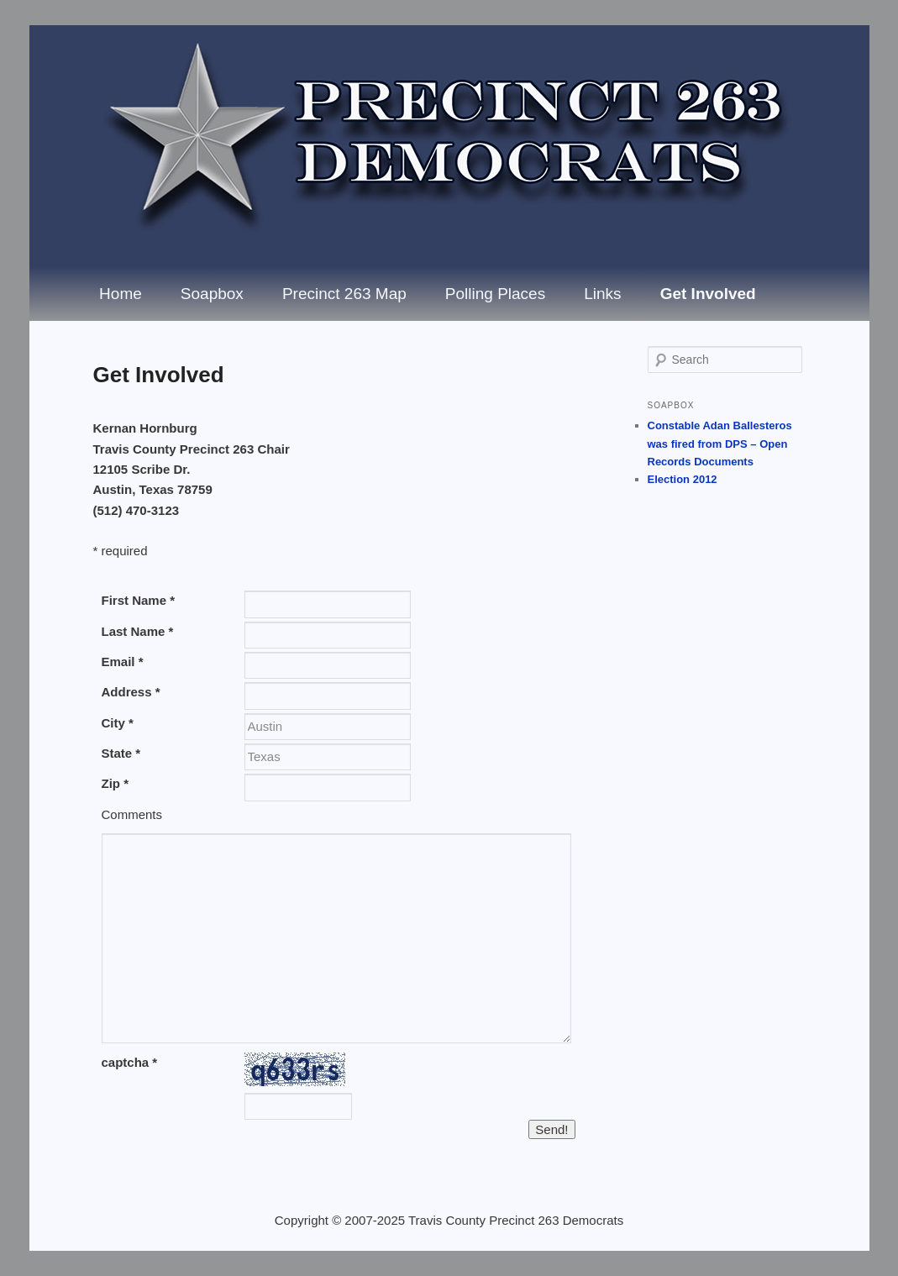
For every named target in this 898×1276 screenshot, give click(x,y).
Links (602, 293)
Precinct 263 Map (344, 293)
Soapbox (212, 293)
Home (120, 293)
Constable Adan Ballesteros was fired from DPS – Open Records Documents (720, 443)
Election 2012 (682, 479)
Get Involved (708, 293)
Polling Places (495, 293)
